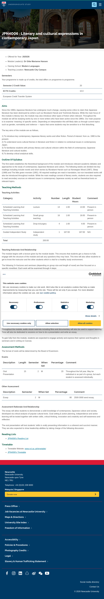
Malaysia (9, 489)
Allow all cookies (85, 323)
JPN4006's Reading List (18, 438)
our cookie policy (48, 293)
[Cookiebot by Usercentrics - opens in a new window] (90, 274)
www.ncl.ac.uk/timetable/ (35, 449)
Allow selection (52, 323)
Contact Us (94, 587)
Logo (3, 4)
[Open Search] (94, 4)
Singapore (19, 489)
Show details (91, 316)
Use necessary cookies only (19, 323)
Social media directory (89, 582)
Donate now (12, 494)
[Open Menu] (100, 4)
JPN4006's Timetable (17, 452)
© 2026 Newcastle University (86, 591)
